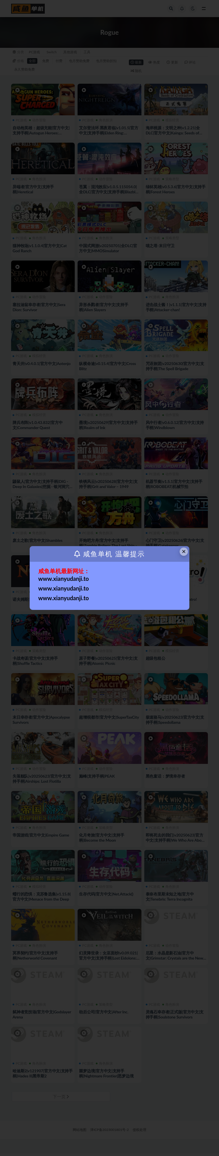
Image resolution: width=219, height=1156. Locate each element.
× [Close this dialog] (184, 551)
